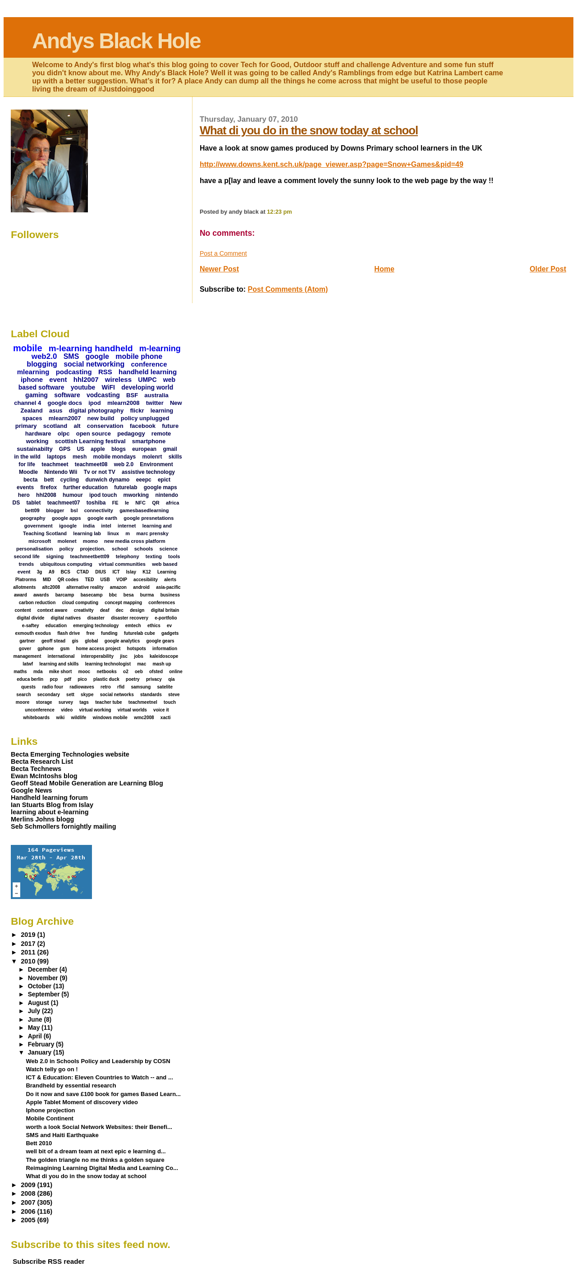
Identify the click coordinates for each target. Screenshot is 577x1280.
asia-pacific (168, 587)
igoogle (68, 525)
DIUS (100, 571)
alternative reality (84, 587)
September (45, 994)
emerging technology (96, 625)
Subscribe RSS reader (49, 1261)
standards (151, 694)
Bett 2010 (39, 1143)
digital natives (66, 617)
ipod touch (103, 495)
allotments (24, 587)
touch (170, 702)
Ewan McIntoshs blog (44, 776)
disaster (96, 617)
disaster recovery (129, 617)
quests (28, 686)
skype (87, 694)
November (44, 978)
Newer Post (219, 269)
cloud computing (80, 602)
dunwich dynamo (107, 480)
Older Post (548, 269)
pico (82, 679)
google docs (64, 402)
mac (141, 663)
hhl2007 (86, 379)
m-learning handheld (91, 348)
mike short (60, 671)
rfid (120, 686)
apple (98, 449)
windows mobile (110, 717)
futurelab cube (139, 633)
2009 (29, 1184)
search (23, 694)
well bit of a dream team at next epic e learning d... (95, 1151)
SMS (71, 356)
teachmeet (54, 464)
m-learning (160, 348)
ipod (94, 402)
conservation (105, 425)
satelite (165, 686)
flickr (137, 410)
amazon (118, 587)
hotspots (136, 648)
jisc (124, 656)
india (89, 525)
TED (89, 579)
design (137, 610)
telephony (127, 556)
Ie (127, 502)
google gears (160, 640)
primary (26, 425)
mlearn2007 (65, 418)
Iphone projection (50, 1110)
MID (47, 579)
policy (67, 548)
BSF (132, 395)
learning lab (87, 533)
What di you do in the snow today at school (309, 130)
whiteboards (36, 717)
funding (109, 633)
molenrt (152, 457)
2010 (29, 961)
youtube (83, 387)
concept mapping (123, 602)
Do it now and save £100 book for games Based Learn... (103, 1094)
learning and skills (58, 663)
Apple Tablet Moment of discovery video (82, 1102)
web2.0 (44, 356)
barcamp (64, 594)
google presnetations (149, 518)
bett (49, 480)
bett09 (32, 510)
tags (84, 702)
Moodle (28, 472)
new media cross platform (134, 541)
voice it (161, 709)
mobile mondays (114, 457)
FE (115, 502)
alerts (170, 579)
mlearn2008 (123, 402)
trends (26, 564)
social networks (117, 694)
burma (147, 594)
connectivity (98, 510)
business (170, 594)
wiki (60, 717)
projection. (92, 548)
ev (169, 625)
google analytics (122, 640)
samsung (141, 686)
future (170, 425)
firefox (48, 487)
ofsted (156, 671)
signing (55, 556)
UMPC (147, 379)
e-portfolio (166, 617)
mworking (136, 495)
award (20, 594)
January (40, 1052)
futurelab (125, 487)
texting (154, 556)
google (97, 356)
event (58, 379)
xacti (165, 717)
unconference (40, 709)
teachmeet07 (63, 503)
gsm (65, 648)
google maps (160, 487)
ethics (153, 625)
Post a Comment (223, 253)
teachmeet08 (91, 464)
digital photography (96, 410)
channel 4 (27, 402)
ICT (115, 571)
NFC (140, 502)
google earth (102, 518)
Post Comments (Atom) (288, 289)
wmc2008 (144, 717)
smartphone (148, 441)
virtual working (95, 709)
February (42, 1044)
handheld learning (148, 372)
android (141, 587)
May (34, 1027)
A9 (52, 571)
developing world (147, 387)
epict (164, 480)
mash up (161, 663)
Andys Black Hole (116, 41)
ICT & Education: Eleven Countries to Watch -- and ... (99, 1077)
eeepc (143, 480)
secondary (48, 694)
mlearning (33, 372)
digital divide (30, 617)
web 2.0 (123, 464)
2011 (29, 952)
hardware (38, 433)
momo (90, 541)
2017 (29, 943)
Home (384, 269)
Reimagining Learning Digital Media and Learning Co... (102, 1168)
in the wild (27, 457)
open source (93, 433)
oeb (139, 671)
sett (70, 694)
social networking (94, 364)
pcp (54, 679)
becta (30, 480)
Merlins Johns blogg (42, 819)
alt (76, 425)
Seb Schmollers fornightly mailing (63, 826)
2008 (29, 1193)
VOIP (121, 579)
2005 (29, 1220)
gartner (27, 640)
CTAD (83, 571)
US (80, 449)
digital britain (165, 610)
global (91, 640)
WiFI (107, 387)
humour (73, 495)
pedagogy (131, 433)
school (120, 548)
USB (105, 579)
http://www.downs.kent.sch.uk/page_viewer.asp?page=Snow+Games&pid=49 (331, 164)
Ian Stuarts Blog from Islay (52, 804)
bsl (74, 510)
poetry (133, 679)
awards (41, 594)
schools (143, 548)
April (36, 1036)
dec (120, 610)
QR (156, 502)
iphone (32, 379)
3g (39, 571)
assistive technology (148, 472)
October (40, 986)
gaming (36, 395)
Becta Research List (42, 761)
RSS (105, 372)
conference (149, 364)
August (39, 1003)
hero (24, 495)
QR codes (67, 579)
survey (66, 702)
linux (113, 533)
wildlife (79, 717)
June (36, 1019)
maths (20, 671)
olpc (64, 433)
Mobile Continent (49, 1118)
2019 (29, 934)
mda (38, 671)
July (35, 1011)
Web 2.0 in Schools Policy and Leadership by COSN (98, 1061)
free (90, 633)
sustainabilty (34, 448)
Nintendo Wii (60, 472)
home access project (98, 648)
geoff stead (53, 640)
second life (27, 556)
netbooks (106, 671)
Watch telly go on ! (52, 1069)
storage (44, 702)
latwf (28, 663)
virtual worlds (132, 709)
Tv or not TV (99, 472)
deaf (105, 610)
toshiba (96, 503)
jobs (138, 656)
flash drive (68, 633)
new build (100, 418)
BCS (65, 571)
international (61, 656)
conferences (161, 602)
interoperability (97, 656)
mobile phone (138, 356)
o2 (125, 671)
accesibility (145, 579)
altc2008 (51, 587)
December (44, 969)
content (22, 610)
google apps (66, 518)
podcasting (74, 372)
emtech (133, 625)
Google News (31, 790)
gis (75, 640)
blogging (42, 364)
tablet (34, 503)
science (169, 548)
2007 (29, 1202)
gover (25, 648)
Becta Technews (36, 768)
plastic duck (106, 679)
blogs (118, 449)
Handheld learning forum (49, 797)
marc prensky (152, 533)
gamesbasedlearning (144, 510)
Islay (131, 571)
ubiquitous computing (66, 564)
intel (106, 525)
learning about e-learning (49, 812)
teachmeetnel (142, 702)
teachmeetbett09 (90, 556)
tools (174, 556)
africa (172, 502)
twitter (155, 402)
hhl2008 (46, 495)
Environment (156, 464)
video (67, 709)
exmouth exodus (32, 633)
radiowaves (81, 686)
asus (56, 410)
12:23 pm (279, 211)
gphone (45, 648)
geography (32, 518)
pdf (67, 679)
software (67, 395)
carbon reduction (37, 602)
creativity (84, 610)
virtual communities (122, 564)
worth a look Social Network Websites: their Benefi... (99, 1127)
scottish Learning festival (90, 441)
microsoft (39, 541)
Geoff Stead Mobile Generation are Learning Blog (87, 783)
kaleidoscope (164, 656)
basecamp (92, 594)
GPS (64, 449)
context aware (52, 610)
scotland (55, 425)
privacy (154, 679)
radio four (52, 686)
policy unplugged (145, 418)
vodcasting (103, 395)
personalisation (34, 548)
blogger (55, 510)
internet (127, 525)
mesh (80, 457)
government (38, 525)
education (56, 625)
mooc (84, 671)
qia (171, 679)
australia (156, 395)
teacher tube (108, 702)
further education (85, 487)
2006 (29, 1211)
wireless (118, 379)
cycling (69, 480)
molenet (66, 541)
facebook (143, 425)
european (144, 449)
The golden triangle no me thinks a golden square (95, 1159)
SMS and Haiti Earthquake (62, 1135)
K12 (146, 571)
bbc (113, 594)
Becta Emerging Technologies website (70, 754)
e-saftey (30, 625)
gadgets (170, 633)
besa (129, 594)
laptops (56, 457)
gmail (170, 449)
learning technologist (108, 663)
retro (106, 686)
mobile (27, 348)
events (25, 487)
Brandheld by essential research (71, 1085)
